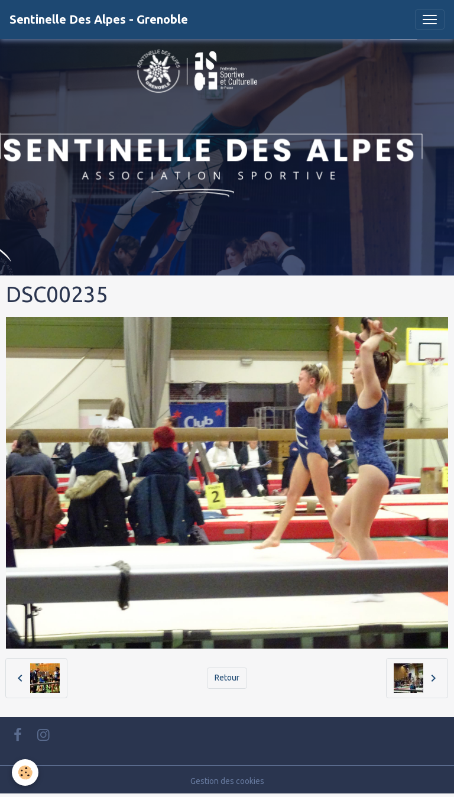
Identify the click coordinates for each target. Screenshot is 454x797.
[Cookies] (25, 772)
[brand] (98, 19)
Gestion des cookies (227, 781)
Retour (227, 677)
